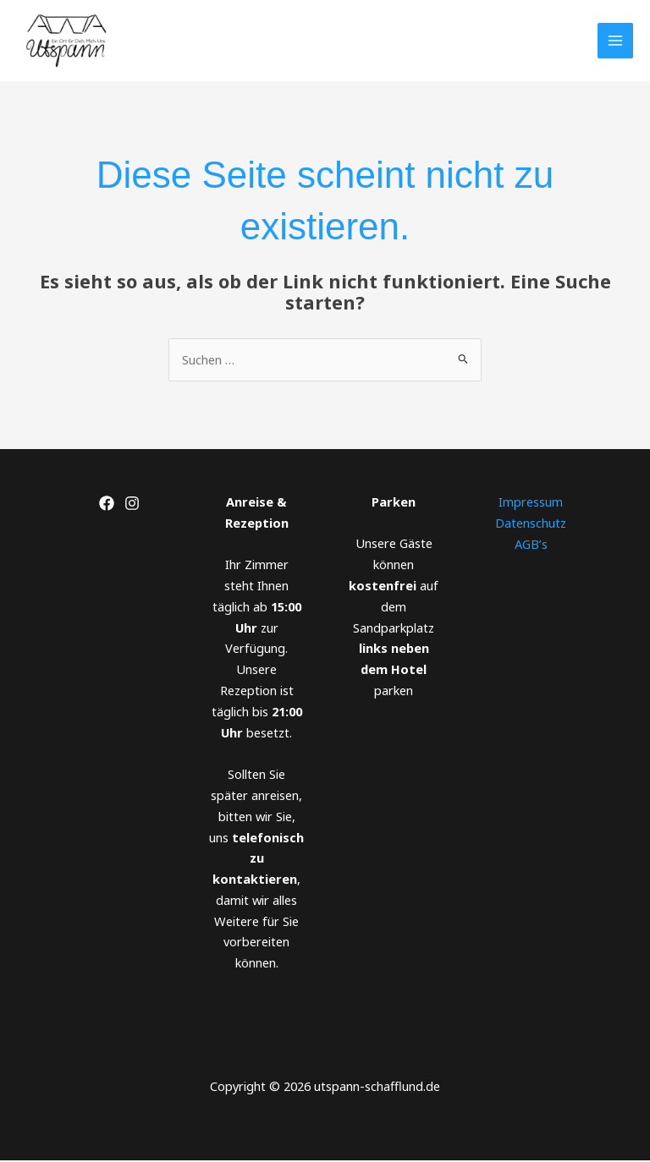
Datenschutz (530, 523)
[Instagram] (132, 504)
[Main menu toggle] (615, 41)
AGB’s (531, 544)
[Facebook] (106, 504)
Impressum (531, 503)
